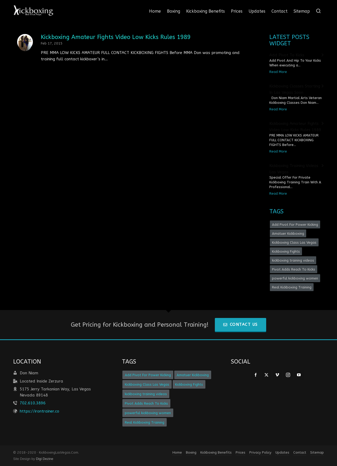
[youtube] (299, 375)
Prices (240, 452)
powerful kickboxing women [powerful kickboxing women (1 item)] (295, 278)
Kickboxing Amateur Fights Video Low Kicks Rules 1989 (116, 37)
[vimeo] (277, 375)
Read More (278, 72)
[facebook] (255, 375)
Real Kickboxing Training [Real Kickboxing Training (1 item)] (291, 287)
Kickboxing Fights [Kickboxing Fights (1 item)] (286, 251)
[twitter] (266, 375)
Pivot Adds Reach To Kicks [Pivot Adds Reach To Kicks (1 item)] (293, 269)
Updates (282, 452)
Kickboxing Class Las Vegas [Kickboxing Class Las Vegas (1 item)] (294, 242)
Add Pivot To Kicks (286, 55)
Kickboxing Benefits (216, 452)
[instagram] (288, 375)
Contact (299, 452)
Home (177, 452)
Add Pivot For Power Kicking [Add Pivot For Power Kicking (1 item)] (295, 225)
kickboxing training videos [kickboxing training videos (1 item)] (293, 260)
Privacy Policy (260, 452)
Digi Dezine (44, 459)
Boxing (191, 452)
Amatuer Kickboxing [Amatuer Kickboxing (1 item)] (288, 234)
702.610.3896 (33, 403)
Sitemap (317, 452)
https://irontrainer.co (39, 411)
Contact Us (240, 324)
